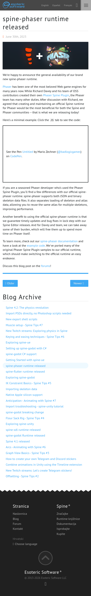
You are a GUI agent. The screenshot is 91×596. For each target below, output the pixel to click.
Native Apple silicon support (24, 395)
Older (10, 283)
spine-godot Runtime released (25, 435)
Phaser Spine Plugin (56, 95)
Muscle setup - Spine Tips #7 (24, 325)
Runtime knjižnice (68, 519)
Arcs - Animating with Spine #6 (26, 447)
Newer (79, 283)
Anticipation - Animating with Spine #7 (31, 400)
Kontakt (18, 529)
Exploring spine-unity (20, 424)
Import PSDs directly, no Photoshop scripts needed (38, 313)
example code (36, 245)
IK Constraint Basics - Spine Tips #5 (28, 383)
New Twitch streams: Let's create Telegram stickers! (39, 470)
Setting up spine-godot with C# (26, 348)
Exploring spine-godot (20, 377)
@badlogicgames (69, 152)
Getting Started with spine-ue (25, 360)
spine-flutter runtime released (25, 371)
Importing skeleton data (21, 389)
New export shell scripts (21, 319)
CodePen (16, 156)
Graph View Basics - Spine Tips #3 (27, 453)
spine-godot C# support (21, 354)
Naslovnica (20, 514)
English (45, 5)
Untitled (27, 152)
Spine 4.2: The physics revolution (27, 307)
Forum (17, 524)
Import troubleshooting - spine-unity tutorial (34, 406)
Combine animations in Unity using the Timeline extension (44, 464)
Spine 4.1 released (18, 441)
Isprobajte (63, 529)
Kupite (61, 534)
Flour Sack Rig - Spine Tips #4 (25, 418)
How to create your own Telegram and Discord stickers (41, 459)
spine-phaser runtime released (36, 22)
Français (68, 5)
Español (56, 5)
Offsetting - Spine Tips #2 (22, 476)
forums (45, 266)
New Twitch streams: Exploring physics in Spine (36, 331)
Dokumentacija (66, 524)
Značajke (62, 514)
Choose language (25, 544)
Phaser (7, 86)
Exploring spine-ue (18, 342)
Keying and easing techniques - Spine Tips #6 (35, 337)
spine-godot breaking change (25, 412)
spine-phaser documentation (59, 241)
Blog (16, 519)
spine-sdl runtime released (23, 430)
